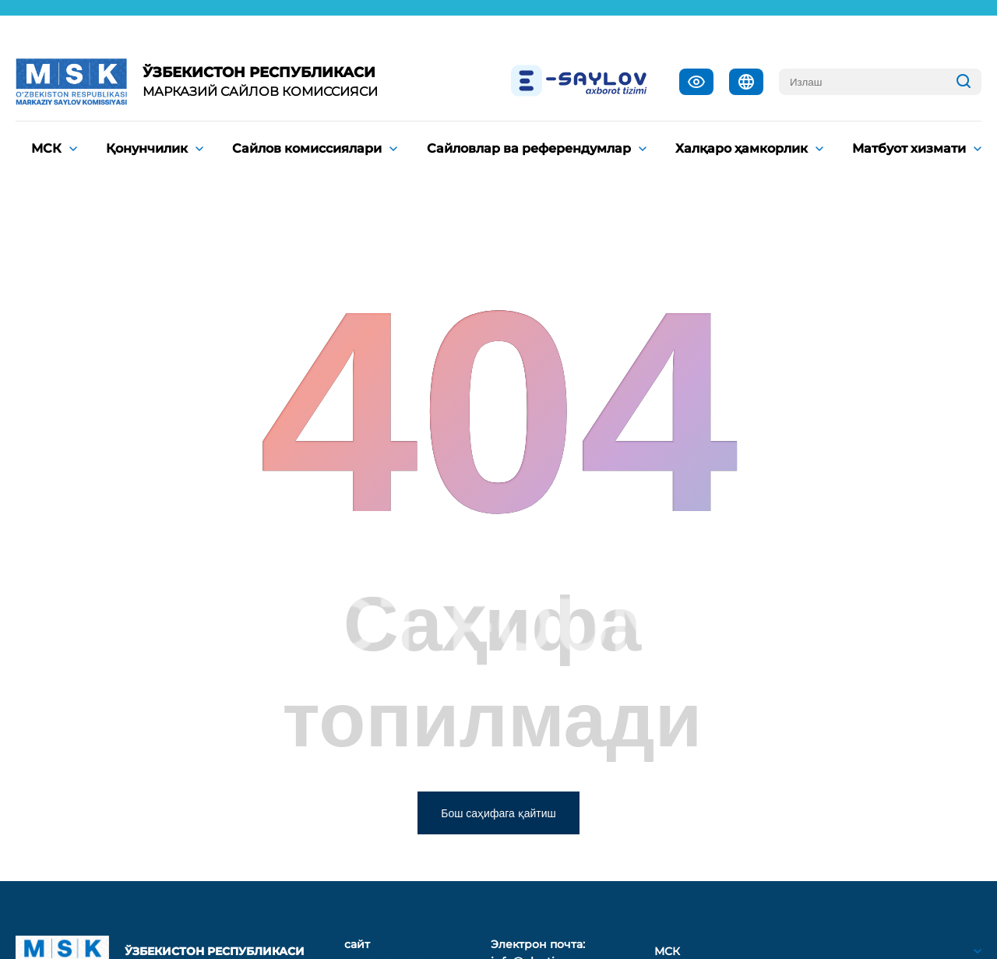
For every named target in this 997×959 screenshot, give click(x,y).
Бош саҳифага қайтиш (498, 813)
